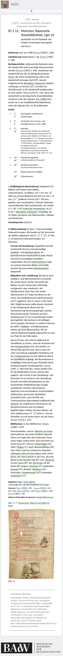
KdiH (15, 4)
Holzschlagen (41, 444)
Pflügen (20, 447)
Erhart (11, 76)
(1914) (39, 488)
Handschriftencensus (44, 497)
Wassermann (23, 503)
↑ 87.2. (15, 23)
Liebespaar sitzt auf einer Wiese (26, 453)
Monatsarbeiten (41, 268)
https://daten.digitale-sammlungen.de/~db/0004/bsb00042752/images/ (28, 483)
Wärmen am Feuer (43, 431)
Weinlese (36, 469)
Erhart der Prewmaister (34, 208)
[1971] (30, 92)
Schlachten (16, 475)
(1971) (22, 491)
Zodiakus (15, 252)
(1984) (41, 491)
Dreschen (33, 466)
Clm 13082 (41, 99)
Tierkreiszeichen (38, 262)
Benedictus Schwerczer (34, 83)
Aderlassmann (41, 326)
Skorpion (15, 403)
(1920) (21, 488)
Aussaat (14, 469)
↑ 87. (27, 19)
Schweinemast (29, 472)
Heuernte (49, 460)
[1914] (17, 419)
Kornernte (38, 463)
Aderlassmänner (32, 252)
